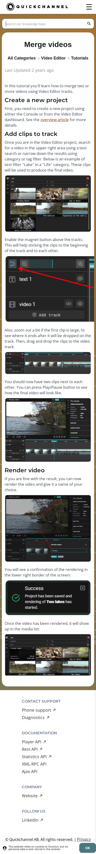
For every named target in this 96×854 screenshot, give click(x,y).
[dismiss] (87, 848)
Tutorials (80, 58)
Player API (31, 742)
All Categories (22, 58)
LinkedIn (30, 820)
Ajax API (29, 771)
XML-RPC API (34, 764)
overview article (54, 119)
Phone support (36, 710)
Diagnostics (33, 717)
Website (30, 795)
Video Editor (53, 58)
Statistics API (34, 756)
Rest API (30, 749)
